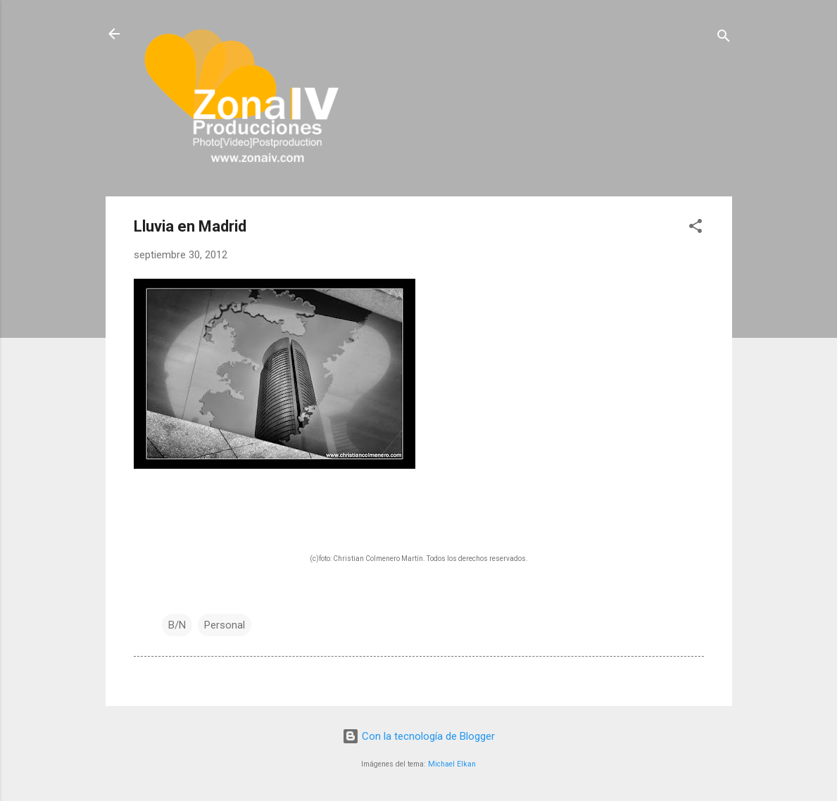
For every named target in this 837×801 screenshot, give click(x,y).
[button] (695, 228)
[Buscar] (723, 38)
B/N (177, 625)
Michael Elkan (452, 764)
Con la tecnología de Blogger (418, 736)
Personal (224, 625)
